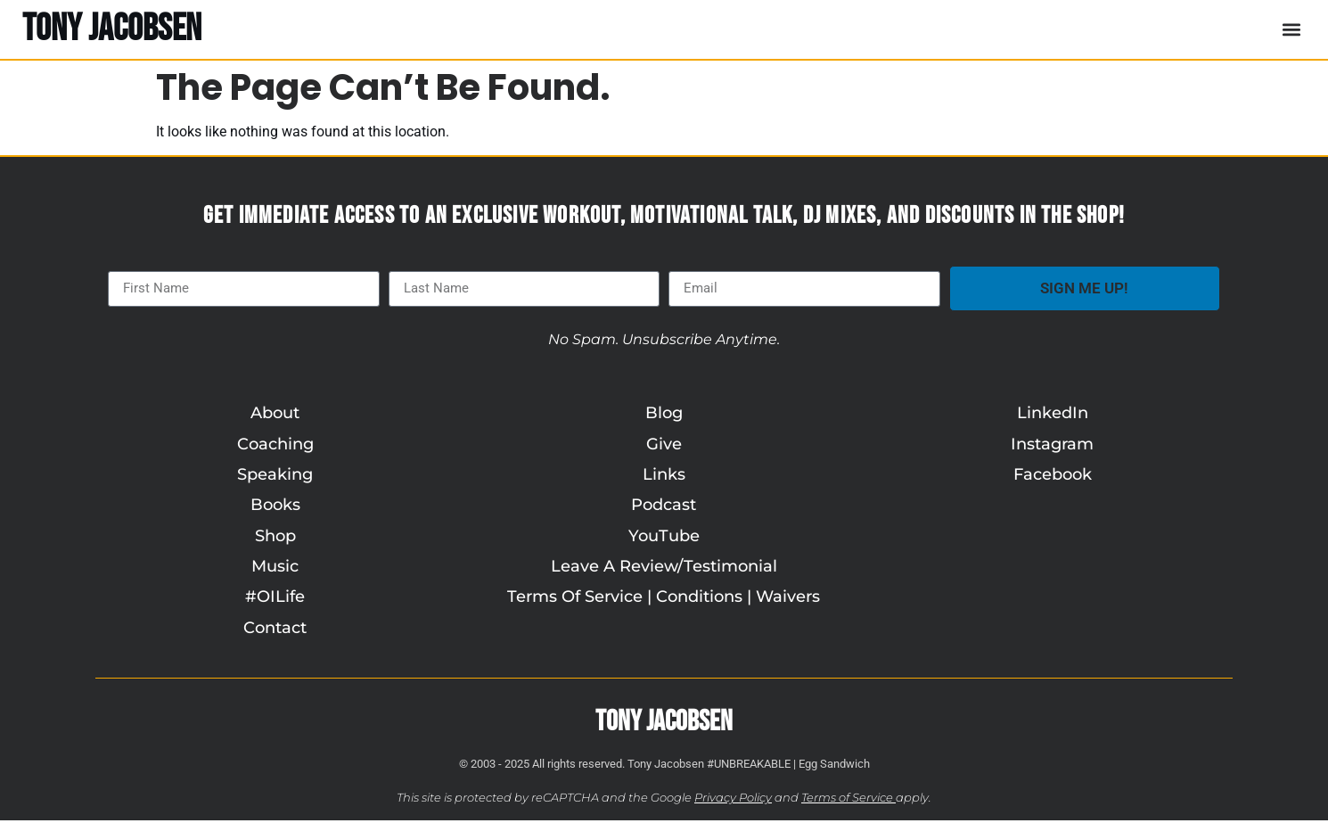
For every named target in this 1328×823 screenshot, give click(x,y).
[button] (1291, 29)
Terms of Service (847, 800)
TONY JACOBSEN (111, 29)
